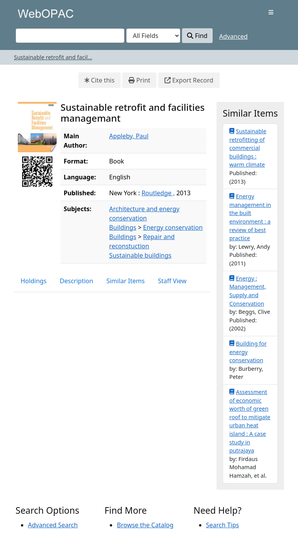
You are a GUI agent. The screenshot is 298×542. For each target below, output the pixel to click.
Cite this (99, 80)
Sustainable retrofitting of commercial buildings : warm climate (247, 147)
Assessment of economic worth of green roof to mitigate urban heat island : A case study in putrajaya (249, 421)
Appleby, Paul (128, 136)
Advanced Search (53, 525)
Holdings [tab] (34, 281)
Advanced (233, 36)
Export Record (189, 80)
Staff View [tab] (172, 281)
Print (139, 80)
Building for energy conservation (248, 351)
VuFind (29, 13)
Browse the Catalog (145, 525)
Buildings (122, 227)
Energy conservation (173, 227)
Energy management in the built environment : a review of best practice (250, 217)
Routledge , (158, 193)
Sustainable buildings (140, 255)
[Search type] (153, 35)
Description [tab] (76, 281)
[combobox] (70, 35)
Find (197, 35)
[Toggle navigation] (271, 12)
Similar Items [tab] (125, 281)
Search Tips (222, 525)
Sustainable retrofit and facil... (53, 57)
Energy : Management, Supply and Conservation (247, 290)
